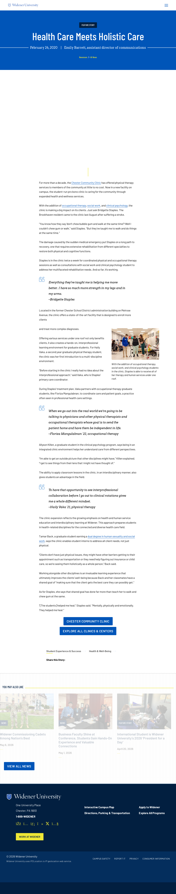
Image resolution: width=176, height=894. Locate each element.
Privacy (134, 858)
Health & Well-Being (100, 651)
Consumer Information (156, 858)
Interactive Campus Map (99, 807)
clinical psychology (117, 205)
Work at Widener (30, 836)
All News (93, 57)
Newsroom (83, 57)
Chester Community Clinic (86, 182)
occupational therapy (74, 205)
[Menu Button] (165, 5)
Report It (120, 858)
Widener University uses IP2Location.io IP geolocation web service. (39, 861)
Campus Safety (101, 858)
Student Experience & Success (63, 651)
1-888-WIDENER (25, 816)
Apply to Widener (149, 807)
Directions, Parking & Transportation (107, 813)
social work (93, 205)
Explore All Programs (152, 813)
